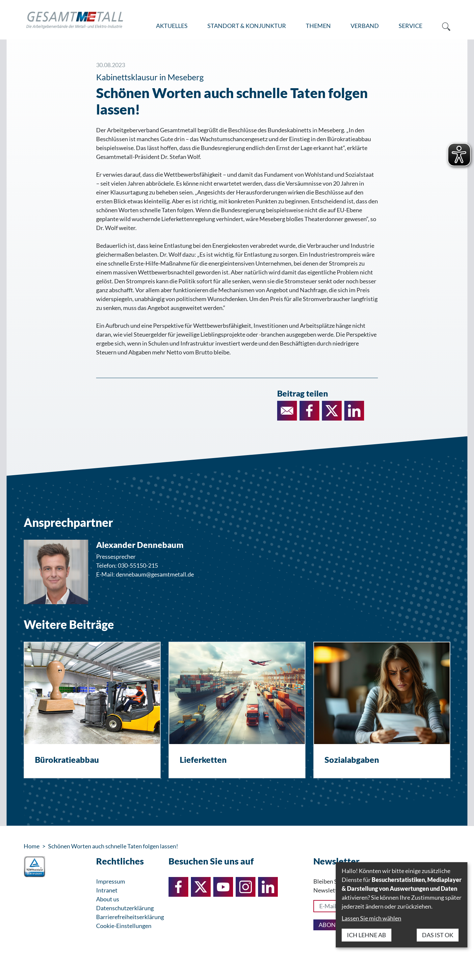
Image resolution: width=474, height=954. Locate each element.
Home (32, 846)
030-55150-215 (138, 565)
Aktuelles (172, 25)
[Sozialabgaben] (382, 710)
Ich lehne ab (366, 935)
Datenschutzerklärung (125, 908)
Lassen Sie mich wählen (371, 918)
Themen (318, 25)
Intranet (107, 890)
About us (107, 899)
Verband (365, 25)
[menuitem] (172, 26)
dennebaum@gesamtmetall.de (155, 574)
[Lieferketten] (237, 710)
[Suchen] (441, 26)
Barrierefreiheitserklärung (130, 916)
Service (410, 25)
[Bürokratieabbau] (92, 710)
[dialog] (401, 904)
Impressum (110, 881)
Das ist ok (437, 935)
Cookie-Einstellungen (123, 925)
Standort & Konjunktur (246, 25)
